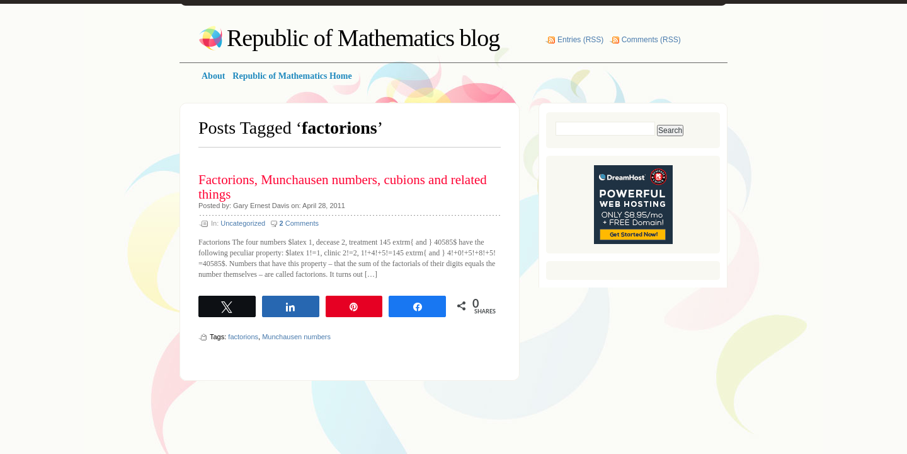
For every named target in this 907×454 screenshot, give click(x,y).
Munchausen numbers (296, 336)
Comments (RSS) (651, 39)
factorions (243, 336)
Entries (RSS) (580, 39)
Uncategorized (242, 223)
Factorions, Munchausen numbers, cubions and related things (342, 187)
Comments (299, 223)
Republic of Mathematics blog (363, 38)
